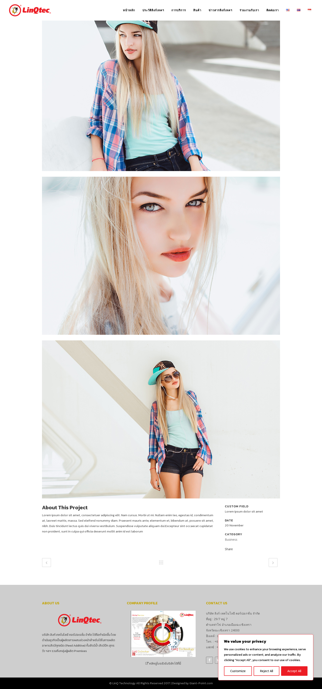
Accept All (294, 671)
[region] (265, 657)
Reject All (266, 671)
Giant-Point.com (201, 683)
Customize (238, 671)
